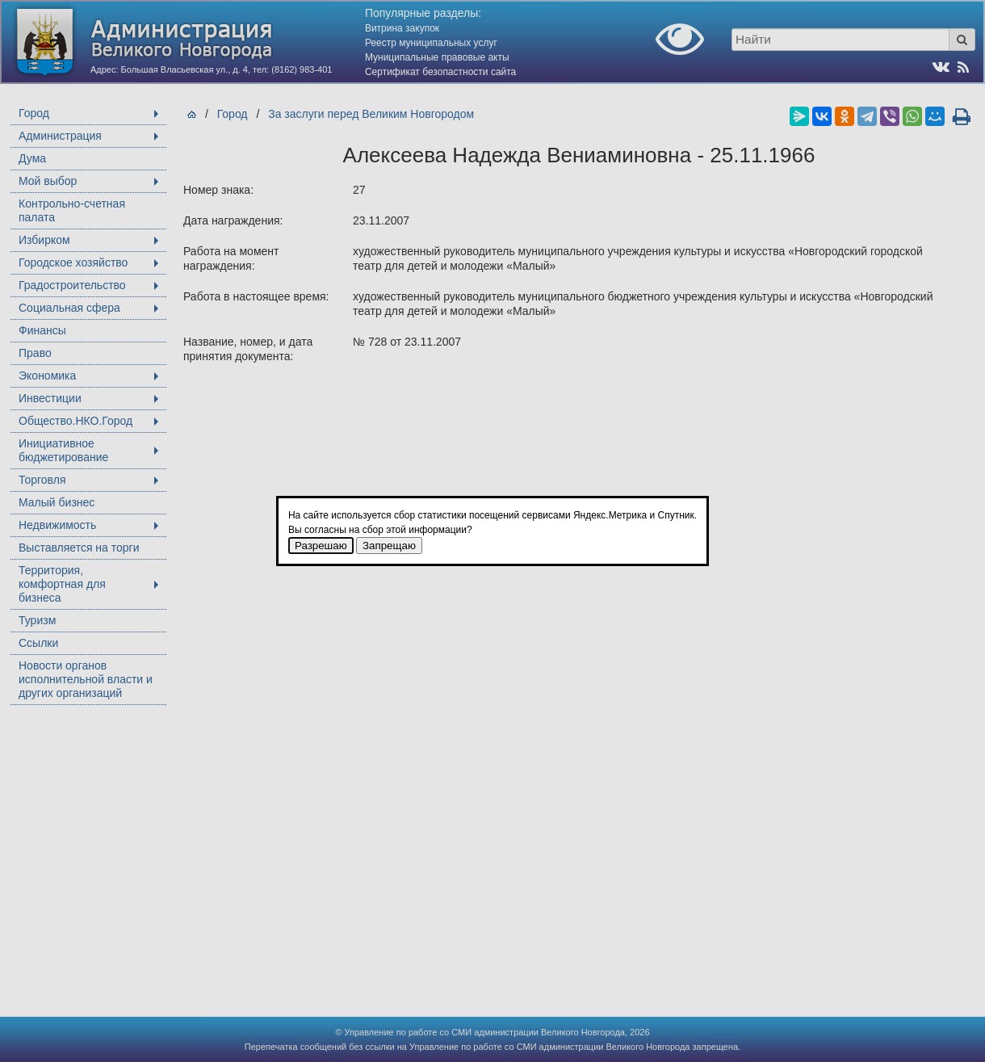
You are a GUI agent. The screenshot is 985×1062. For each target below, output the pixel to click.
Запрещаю (389, 545)
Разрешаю (321, 545)
